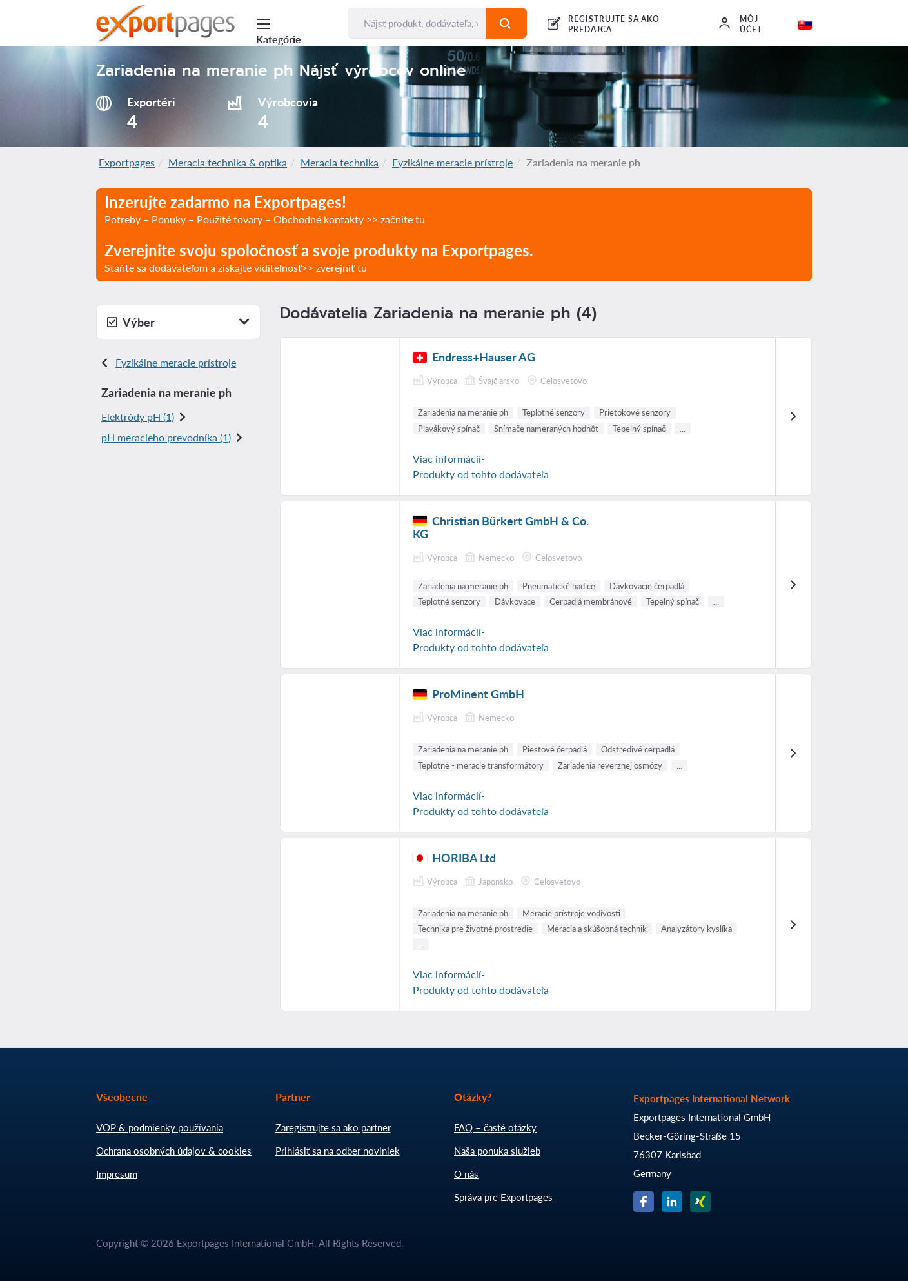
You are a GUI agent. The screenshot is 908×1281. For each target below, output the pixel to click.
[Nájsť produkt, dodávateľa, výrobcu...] (417, 23)
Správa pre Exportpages (503, 1197)
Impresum (116, 1174)
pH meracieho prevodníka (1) (166, 437)
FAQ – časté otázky (495, 1127)
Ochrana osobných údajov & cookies (174, 1150)
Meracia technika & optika (227, 162)
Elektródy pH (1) (137, 416)
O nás (466, 1174)
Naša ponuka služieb (497, 1150)
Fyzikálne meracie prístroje (452, 162)
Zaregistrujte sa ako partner (333, 1127)
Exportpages (127, 162)
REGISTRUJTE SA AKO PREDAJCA (614, 24)
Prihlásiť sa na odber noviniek (337, 1150)
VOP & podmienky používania (159, 1127)
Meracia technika (340, 162)
